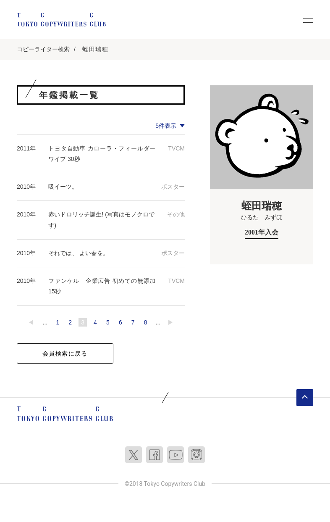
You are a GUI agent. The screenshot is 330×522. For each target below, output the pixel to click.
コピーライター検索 (43, 49)
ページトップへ (304, 397)
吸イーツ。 (63, 186)
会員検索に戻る (65, 353)
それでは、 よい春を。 (78, 253)
